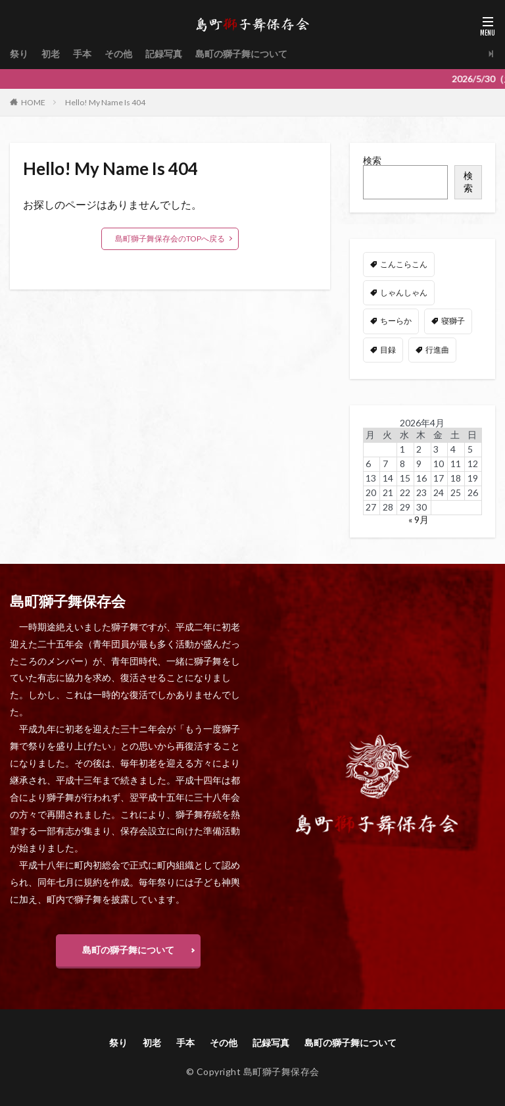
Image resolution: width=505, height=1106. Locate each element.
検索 (372, 160)
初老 (50, 53)
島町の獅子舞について (241, 53)
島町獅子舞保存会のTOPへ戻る (170, 238)
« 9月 (418, 519)
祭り (19, 53)
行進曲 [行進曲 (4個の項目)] (437, 350)
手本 (82, 53)
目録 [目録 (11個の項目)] (388, 350)
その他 (118, 53)
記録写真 (163, 53)
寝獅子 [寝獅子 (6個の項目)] (453, 321)
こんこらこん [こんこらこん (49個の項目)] (403, 264)
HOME (33, 102)
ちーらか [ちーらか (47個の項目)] (396, 321)
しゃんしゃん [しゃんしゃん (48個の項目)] (403, 292)
